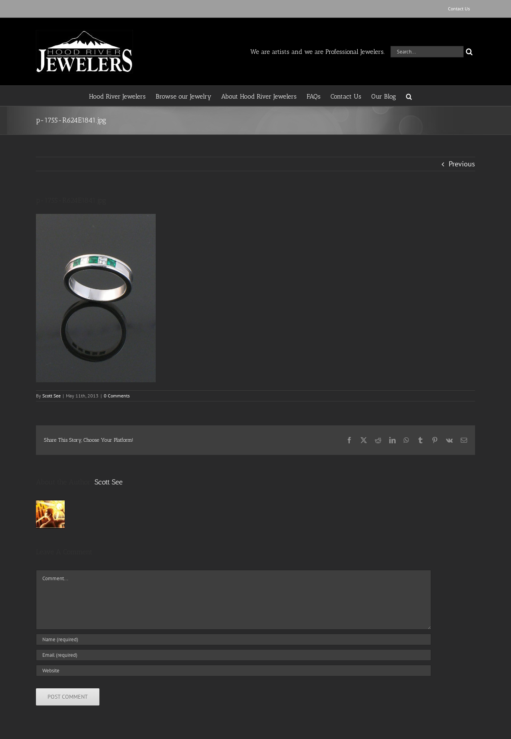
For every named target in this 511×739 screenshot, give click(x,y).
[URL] (233, 670)
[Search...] (426, 51)
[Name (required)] (233, 639)
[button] (409, 96)
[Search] (469, 51)
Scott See (51, 396)
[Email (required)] (233, 655)
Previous (462, 163)
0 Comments (117, 396)
